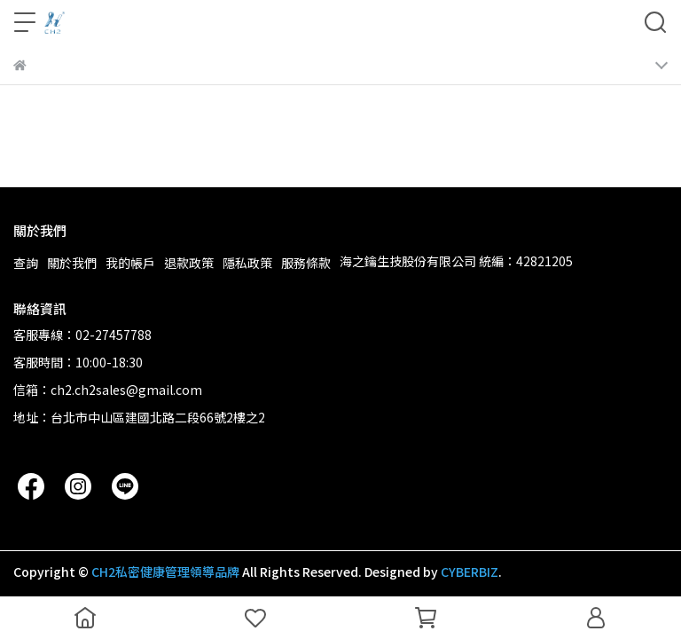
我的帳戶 (130, 263)
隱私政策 (247, 263)
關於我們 (72, 263)
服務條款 (306, 263)
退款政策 (189, 263)
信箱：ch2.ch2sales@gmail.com (107, 389)
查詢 (25, 263)
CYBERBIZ (469, 571)
